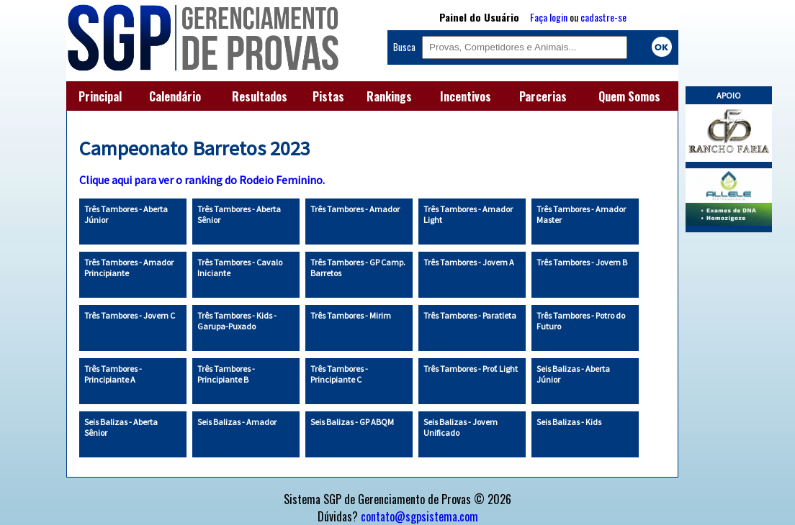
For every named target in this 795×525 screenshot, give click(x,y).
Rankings (389, 96)
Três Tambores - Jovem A (468, 262)
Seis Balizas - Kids (568, 421)
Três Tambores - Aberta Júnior (126, 214)
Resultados (259, 96)
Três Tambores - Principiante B (226, 374)
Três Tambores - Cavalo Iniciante (239, 267)
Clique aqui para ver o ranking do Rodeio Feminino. (202, 180)
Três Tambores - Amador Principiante (129, 267)
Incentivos (465, 96)
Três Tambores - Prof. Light (470, 368)
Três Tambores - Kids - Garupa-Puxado (237, 321)
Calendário (175, 96)
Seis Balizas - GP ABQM (352, 421)
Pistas (328, 96)
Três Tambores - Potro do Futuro (580, 321)
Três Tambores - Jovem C (129, 315)
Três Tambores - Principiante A (113, 374)
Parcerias (543, 96)
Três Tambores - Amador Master (581, 214)
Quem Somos (629, 96)
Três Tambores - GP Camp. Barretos (357, 267)
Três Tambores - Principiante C (339, 374)
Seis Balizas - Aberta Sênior (121, 427)
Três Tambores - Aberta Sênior (239, 214)
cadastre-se (603, 16)
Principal (100, 96)
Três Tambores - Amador (355, 209)
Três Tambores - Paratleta (469, 315)
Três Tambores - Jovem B (581, 262)
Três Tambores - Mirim (350, 315)
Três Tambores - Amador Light (468, 214)
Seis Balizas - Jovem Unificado (460, 427)
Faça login (548, 16)
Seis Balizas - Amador (237, 421)
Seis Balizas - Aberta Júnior (573, 374)
